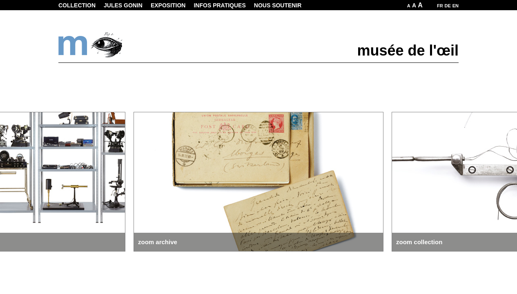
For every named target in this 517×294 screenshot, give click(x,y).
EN (455, 5)
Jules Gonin (123, 5)
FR (440, 5)
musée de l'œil (408, 50)
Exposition (168, 5)
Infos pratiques (219, 5)
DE (448, 5)
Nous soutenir (278, 5)
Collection (77, 5)
